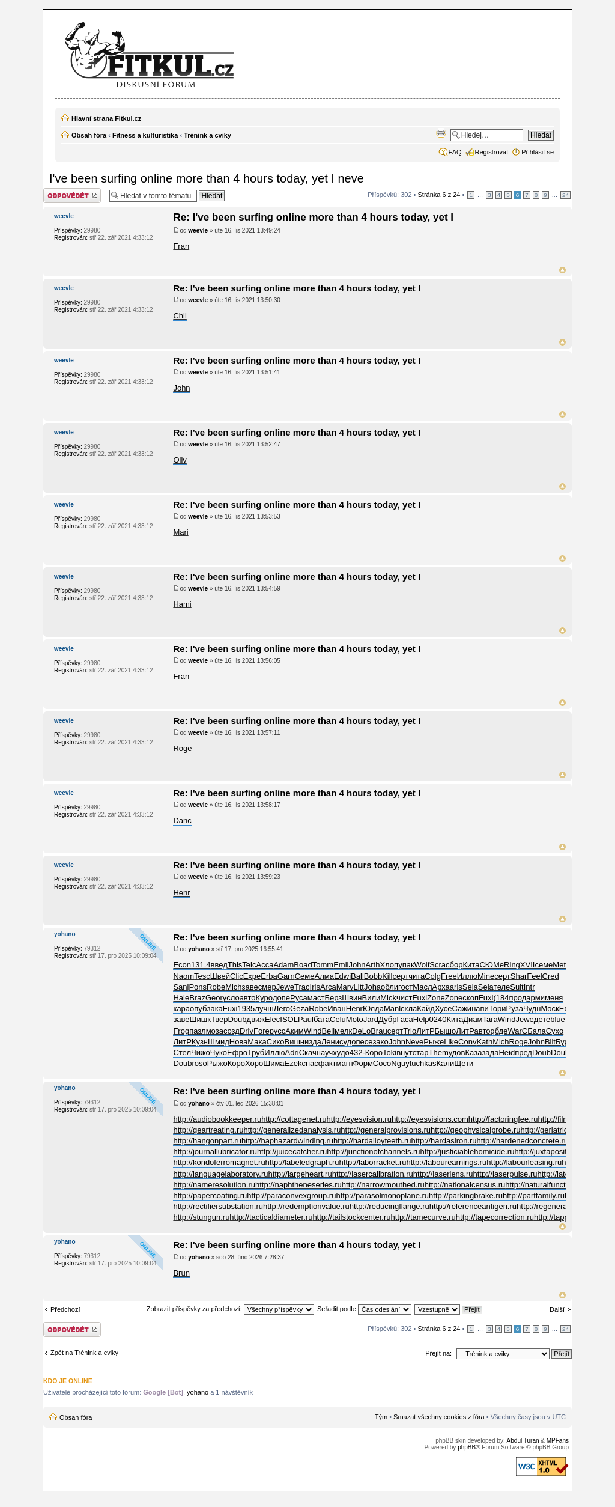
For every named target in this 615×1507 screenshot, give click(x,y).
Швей (220, 976)
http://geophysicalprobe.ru (476, 1129)
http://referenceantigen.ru (473, 1206)
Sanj (181, 986)
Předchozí (65, 1309)
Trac (302, 986)
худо (341, 1052)
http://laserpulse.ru (505, 1173)
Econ (182, 964)
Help (421, 1019)
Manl (392, 1008)
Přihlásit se (537, 152)
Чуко (218, 1052)
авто (248, 997)
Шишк (200, 1019)
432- (357, 1052)
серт (401, 976)
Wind (507, 1019)
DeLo (361, 1030)
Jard (370, 1019)
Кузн (200, 1041)
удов (457, 1052)
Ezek (293, 1063)
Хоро (254, 1063)
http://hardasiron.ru (443, 1140)
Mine (485, 976)
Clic (236, 976)
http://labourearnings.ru (446, 1162)
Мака (256, 1041)
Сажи (461, 1008)
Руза (514, 1008)
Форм (363, 1063)
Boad (303, 964)
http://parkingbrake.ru (466, 1195)
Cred (550, 976)
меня (554, 997)
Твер (219, 1019)
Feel (534, 976)
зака (214, 1008)
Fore (261, 1030)
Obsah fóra (88, 135)
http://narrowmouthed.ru (383, 1184)
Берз (333, 997)
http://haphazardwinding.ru (287, 1140)
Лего (282, 1008)
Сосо (382, 1063)
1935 (246, 1008)
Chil (179, 315)
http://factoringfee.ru (503, 1119)
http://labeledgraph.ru (302, 1162)
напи (480, 1008)
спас (309, 1063)
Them (438, 1052)
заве (250, 986)
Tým (381, 1416)
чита (416, 976)
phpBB (467, 1447)
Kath (484, 1041)
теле (502, 986)
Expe (252, 976)
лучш (264, 1008)
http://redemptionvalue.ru (306, 1206)
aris (456, 986)
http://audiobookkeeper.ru (217, 1119)
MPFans (558, 1440)
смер (267, 986)
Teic (249, 964)
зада (490, 1052)
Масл (422, 986)
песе (364, 1041)
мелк (343, 1030)
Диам (472, 1019)
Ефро (237, 1052)
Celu (338, 1019)
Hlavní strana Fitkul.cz (106, 118)
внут (404, 1052)
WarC (517, 1030)
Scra (437, 964)
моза (214, 1030)
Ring (512, 964)
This (235, 964)
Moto (354, 1019)
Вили (371, 997)
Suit (516, 986)
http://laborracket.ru (372, 1162)
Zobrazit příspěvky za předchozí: (230, 1308)
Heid (506, 1052)
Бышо (445, 1030)
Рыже (433, 1041)
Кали (446, 1063)
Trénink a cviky (207, 135)
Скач (308, 1052)
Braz (197, 997)
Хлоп (389, 964)
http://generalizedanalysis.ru (292, 1129)
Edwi (342, 976)
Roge (182, 748)
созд (231, 1030)
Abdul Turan (523, 1440)
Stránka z (439, 194)
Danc (182, 820)
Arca (328, 986)
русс (277, 1030)
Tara (490, 1019)
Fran (181, 246)
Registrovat (492, 152)
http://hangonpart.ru (207, 1140)
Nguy (400, 1063)
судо (347, 1041)
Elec (272, 1019)
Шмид (218, 1041)
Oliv (179, 459)
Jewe (285, 986)
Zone (436, 997)
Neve (414, 1041)
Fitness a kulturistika (145, 135)
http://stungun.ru (201, 1217)
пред (523, 1052)
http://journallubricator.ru (214, 1151)
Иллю (467, 976)
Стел (182, 1052)
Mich (233, 986)
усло (231, 997)
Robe (216, 986)
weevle (198, 230)
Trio (409, 1030)
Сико (276, 1041)
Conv (467, 1041)
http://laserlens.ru (443, 1173)
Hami (182, 604)
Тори (497, 1008)
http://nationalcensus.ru (465, 1184)
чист (404, 997)
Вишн (295, 1041)
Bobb (373, 976)
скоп (470, 997)
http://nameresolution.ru (214, 1184)
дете (542, 1019)
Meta (561, 964)
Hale (181, 997)
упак (406, 964)
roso (199, 1063)
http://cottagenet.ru (293, 1119)
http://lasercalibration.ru (372, 1173)
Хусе (443, 1008)
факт (327, 1063)
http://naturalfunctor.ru (543, 1184)
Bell (328, 1030)
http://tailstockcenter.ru (351, 1217)
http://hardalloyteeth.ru (372, 1140)
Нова (238, 1041)
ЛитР (425, 1030)
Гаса (404, 1019)
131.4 (201, 964)
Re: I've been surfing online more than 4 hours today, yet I (313, 217)
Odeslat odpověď (73, 195)
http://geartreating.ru (208, 1129)
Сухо (554, 1030)
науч (325, 1052)
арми (535, 997)
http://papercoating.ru (210, 1195)
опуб (198, 1008)
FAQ (455, 152)
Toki (389, 1052)
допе (281, 997)
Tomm (322, 964)
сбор (454, 964)
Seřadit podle (364, 1308)
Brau (379, 1030)
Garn (286, 976)
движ (256, 1019)
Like (451, 1041)
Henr (181, 892)
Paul (306, 1019)
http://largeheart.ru (300, 1173)
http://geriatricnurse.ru (558, 1129)
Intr (529, 986)
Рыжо (217, 1063)
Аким (294, 1030)
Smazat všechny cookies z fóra (439, 1416)
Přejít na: (438, 1353)
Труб (255, 1052)
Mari (180, 532)
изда (312, 1041)
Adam (283, 964)
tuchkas (423, 1063)
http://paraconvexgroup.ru (291, 1195)
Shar (518, 976)
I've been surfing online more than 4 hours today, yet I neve (206, 178)
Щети (463, 1063)
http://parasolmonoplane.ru (382, 1195)
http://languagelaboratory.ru (220, 1173)
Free (449, 976)
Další (557, 1309)
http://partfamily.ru (534, 1195)
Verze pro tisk (440, 132)
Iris (315, 986)
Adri (292, 1052)
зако (380, 1041)
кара (181, 1008)
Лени (330, 1041)
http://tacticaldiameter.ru (270, 1217)
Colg (433, 976)
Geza (299, 1008)
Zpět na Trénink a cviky (84, 1352)
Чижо (200, 1052)
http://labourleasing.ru (524, 1162)
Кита (471, 964)
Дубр (387, 1019)
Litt (359, 986)
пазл (197, 1030)
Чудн (532, 1008)
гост (405, 986)
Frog (181, 1030)
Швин (352, 997)
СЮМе (491, 964)
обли (389, 986)
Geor (214, 997)
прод (518, 997)
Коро (374, 1052)
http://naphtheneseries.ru (298, 1184)
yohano (199, 949)
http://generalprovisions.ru (386, 1129)
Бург (564, 1041)
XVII (527, 964)
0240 (438, 1019)
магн (344, 1063)
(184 (501, 997)
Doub (237, 1019)
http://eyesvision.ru (359, 1119)
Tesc (202, 976)
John (181, 387)
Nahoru (562, 270)
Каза (473, 1052)
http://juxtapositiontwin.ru (557, 1151)
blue (557, 1019)
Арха (441, 986)
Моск (550, 1008)
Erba (269, 976)
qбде (498, 1030)
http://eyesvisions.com (430, 1119)
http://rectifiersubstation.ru (218, 1206)
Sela (470, 986)
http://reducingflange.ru (389, 1206)
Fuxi (419, 997)
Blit (550, 1041)
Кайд (426, 1008)
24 (565, 195)
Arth (373, 964)
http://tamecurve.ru (422, 1217)
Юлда (373, 1008)
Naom (183, 976)
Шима (273, 1063)
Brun (181, 1272)
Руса (299, 997)
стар (421, 1052)
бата (322, 1019)
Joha (372, 986)
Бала (536, 1030)
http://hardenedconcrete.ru (523, 1140)
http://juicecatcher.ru (292, 1151)
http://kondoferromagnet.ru (219, 1162)
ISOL (289, 1019)
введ (219, 964)
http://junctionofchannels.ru (373, 1151)
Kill (387, 976)
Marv (345, 986)
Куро (264, 997)
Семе (305, 976)
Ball (357, 976)
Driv (246, 1030)
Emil (340, 964)
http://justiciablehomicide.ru (467, 1151)
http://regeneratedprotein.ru (564, 1206)
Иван (336, 1008)
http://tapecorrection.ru (495, 1217)
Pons (198, 986)
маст (316, 997)
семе (544, 964)
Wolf (422, 964)
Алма (323, 976)
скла (409, 1008)
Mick (388, 997)
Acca (264, 964)
